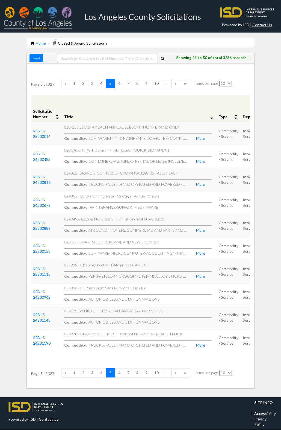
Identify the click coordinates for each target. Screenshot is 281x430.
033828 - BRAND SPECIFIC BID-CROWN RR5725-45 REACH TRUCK (123, 334)
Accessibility (265, 413)
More (200, 138)
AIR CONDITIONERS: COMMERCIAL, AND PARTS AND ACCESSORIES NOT (126, 230)
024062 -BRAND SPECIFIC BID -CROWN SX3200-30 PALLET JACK (121, 173)
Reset (36, 58)
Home (41, 43)
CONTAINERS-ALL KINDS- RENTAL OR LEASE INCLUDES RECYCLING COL (126, 161)
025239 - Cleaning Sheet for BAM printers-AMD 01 (106, 265)
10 (156, 83)
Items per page (206, 83)
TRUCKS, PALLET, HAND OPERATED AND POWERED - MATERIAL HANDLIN (126, 184)
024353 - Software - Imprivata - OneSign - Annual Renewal (112, 196)
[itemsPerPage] (225, 83)
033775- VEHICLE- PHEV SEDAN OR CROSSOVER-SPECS (113, 311)
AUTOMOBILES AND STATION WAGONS (111, 299)
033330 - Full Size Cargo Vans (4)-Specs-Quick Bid (105, 288)
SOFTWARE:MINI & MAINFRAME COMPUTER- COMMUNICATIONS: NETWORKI (126, 138)
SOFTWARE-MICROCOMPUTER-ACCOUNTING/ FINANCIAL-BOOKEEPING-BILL (126, 253)
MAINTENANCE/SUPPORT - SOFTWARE (111, 207)
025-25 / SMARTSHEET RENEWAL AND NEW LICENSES (111, 242)
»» (185, 83)
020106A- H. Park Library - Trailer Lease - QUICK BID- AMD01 (117, 150)
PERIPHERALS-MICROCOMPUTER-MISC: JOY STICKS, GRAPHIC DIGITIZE (126, 276)
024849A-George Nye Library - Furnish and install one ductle (114, 219)
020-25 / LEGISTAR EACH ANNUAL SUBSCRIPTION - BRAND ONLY (121, 127)
